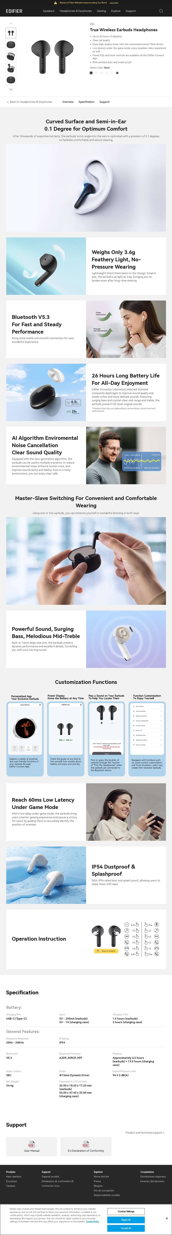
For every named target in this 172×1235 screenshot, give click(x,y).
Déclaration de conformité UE (58, 1181)
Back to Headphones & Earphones (31, 101)
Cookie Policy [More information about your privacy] (92, 1221)
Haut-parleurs (13, 1176)
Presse (97, 1181)
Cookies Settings (126, 1211)
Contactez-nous (51, 1186)
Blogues (98, 1186)
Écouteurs (11, 1181)
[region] (86, 1219)
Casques (10, 1186)
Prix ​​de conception (104, 1190)
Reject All (125, 1220)
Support (131, 11)
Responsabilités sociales (107, 1195)
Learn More (114, 3)
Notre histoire (101, 1176)
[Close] (166, 1218)
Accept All (126, 1228)
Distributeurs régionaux (153, 1176)
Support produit (50, 1176)
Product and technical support (144, 1132)
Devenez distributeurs (152, 1181)
